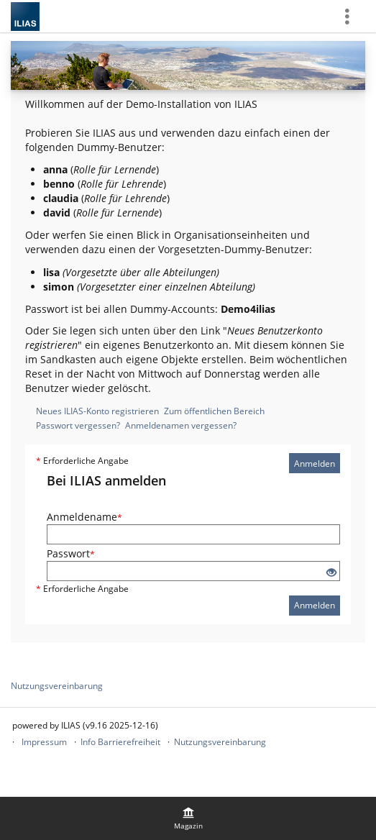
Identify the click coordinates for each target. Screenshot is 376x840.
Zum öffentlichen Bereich (214, 411)
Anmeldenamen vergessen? (181, 425)
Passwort (71, 553)
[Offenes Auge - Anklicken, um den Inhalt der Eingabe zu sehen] (331, 573)
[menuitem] (188, 818)
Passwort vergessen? (78, 425)
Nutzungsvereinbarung (57, 686)
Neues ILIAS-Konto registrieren (97, 411)
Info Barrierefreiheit (120, 742)
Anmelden (314, 463)
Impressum (44, 742)
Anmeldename (84, 517)
